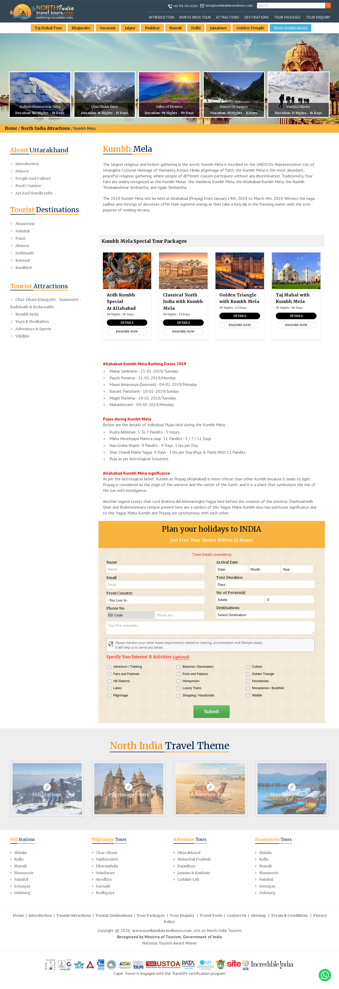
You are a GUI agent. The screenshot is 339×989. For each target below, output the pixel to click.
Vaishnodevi (107, 859)
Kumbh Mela (26, 292)
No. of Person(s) (231, 592)
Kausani (58, 238)
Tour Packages (287, 17)
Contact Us (236, 915)
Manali (176, 28)
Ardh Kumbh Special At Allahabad (121, 301)
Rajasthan (186, 865)
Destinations (256, 17)
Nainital (58, 223)
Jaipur (130, 28)
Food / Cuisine (28, 185)
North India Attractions (45, 128)
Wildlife (22, 314)
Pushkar (153, 28)
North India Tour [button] (195, 17)
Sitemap (258, 915)
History (22, 171)
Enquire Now (127, 331)
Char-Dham (106, 852)
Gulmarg (22, 892)
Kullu (19, 859)
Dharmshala (107, 865)
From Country (119, 593)
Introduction (161, 17)
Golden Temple (251, 28)
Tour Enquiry (318, 17)
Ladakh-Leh (188, 879)
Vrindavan (105, 872)
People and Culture (33, 178)
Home (11, 128)
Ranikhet (23, 245)
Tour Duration (229, 577)
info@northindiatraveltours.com (229, 5)
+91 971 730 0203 (185, 6)
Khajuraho (80, 28)
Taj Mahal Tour (48, 28)
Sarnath (103, 885)
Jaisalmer (219, 28)
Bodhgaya (105, 892)
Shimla (20, 852)
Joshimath (24, 238)
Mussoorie (25, 223)
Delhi (196, 28)
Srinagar (22, 885)
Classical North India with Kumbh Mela (183, 301)
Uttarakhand (188, 852)
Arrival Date (227, 562)
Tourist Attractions (73, 915)
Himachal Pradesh (194, 859)
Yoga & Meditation (32, 299)
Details (127, 322)
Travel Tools (211, 915)
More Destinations (291, 28)
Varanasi (107, 28)
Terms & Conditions (289, 915)
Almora (58, 231)
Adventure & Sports (33, 307)
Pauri (20, 231)
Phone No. (115, 608)
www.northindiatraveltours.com (161, 930)
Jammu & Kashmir (193, 872)
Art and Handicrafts (33, 193)
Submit (211, 711)
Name (111, 562)
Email (111, 577)
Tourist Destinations (113, 915)
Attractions (227, 17)
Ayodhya (104, 879)
